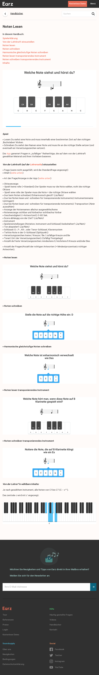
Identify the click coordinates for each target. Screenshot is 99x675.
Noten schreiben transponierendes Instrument (27, 59)
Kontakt (53, 630)
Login (5, 630)
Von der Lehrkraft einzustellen (18, 42)
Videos (53, 620)
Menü (93, 4)
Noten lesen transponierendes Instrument (24, 56)
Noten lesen (9, 45)
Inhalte (6, 63)
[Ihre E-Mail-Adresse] (46, 587)
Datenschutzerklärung (13, 664)
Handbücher (55, 625)
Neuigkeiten (8, 654)
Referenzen (8, 620)
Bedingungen (9, 659)
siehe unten (17, 173)
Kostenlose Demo (77, 4)
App (9, 154)
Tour (5, 615)
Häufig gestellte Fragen (61, 615)
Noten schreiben (11, 49)
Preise (6, 625)
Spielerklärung (10, 38)
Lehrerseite (36, 165)
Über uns (7, 649)
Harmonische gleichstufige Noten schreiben (25, 52)
